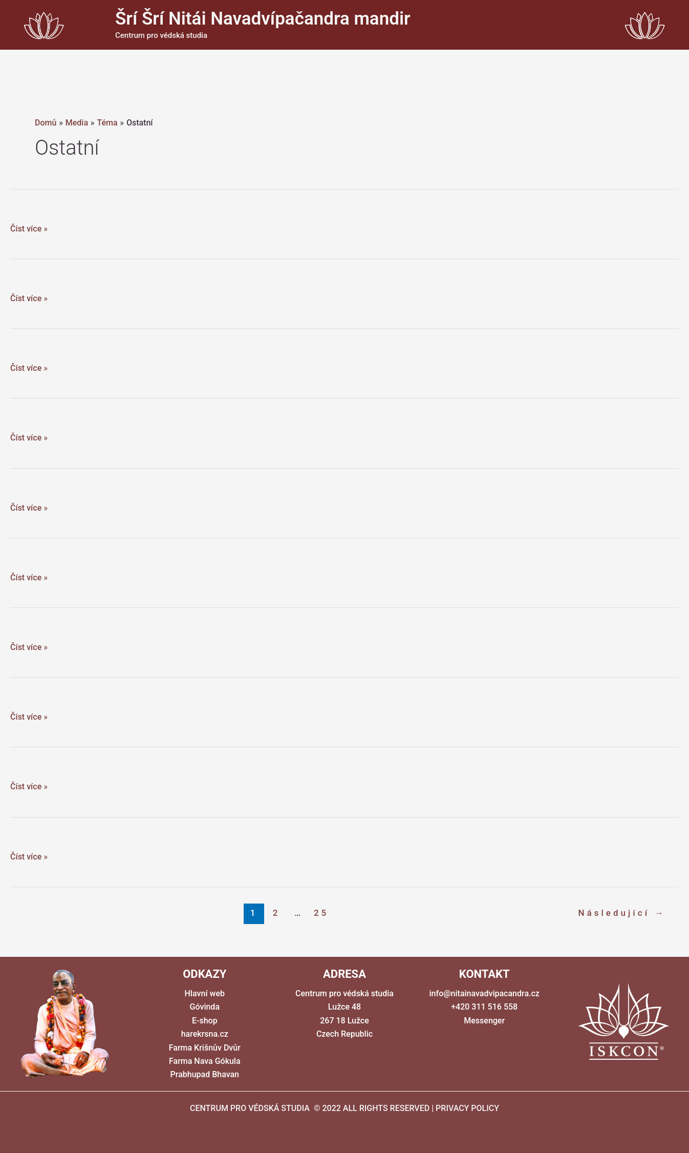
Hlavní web (205, 993)
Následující (621, 913)
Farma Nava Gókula (205, 1061)
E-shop (205, 1020)
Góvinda (205, 1007)
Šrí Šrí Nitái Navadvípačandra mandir (263, 18)
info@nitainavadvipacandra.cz (484, 993)
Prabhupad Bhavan (204, 1074)
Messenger (484, 1020)
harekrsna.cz (204, 1034)
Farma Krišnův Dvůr (205, 1048)
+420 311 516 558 (484, 1007)
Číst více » (29, 229)
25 (321, 913)
